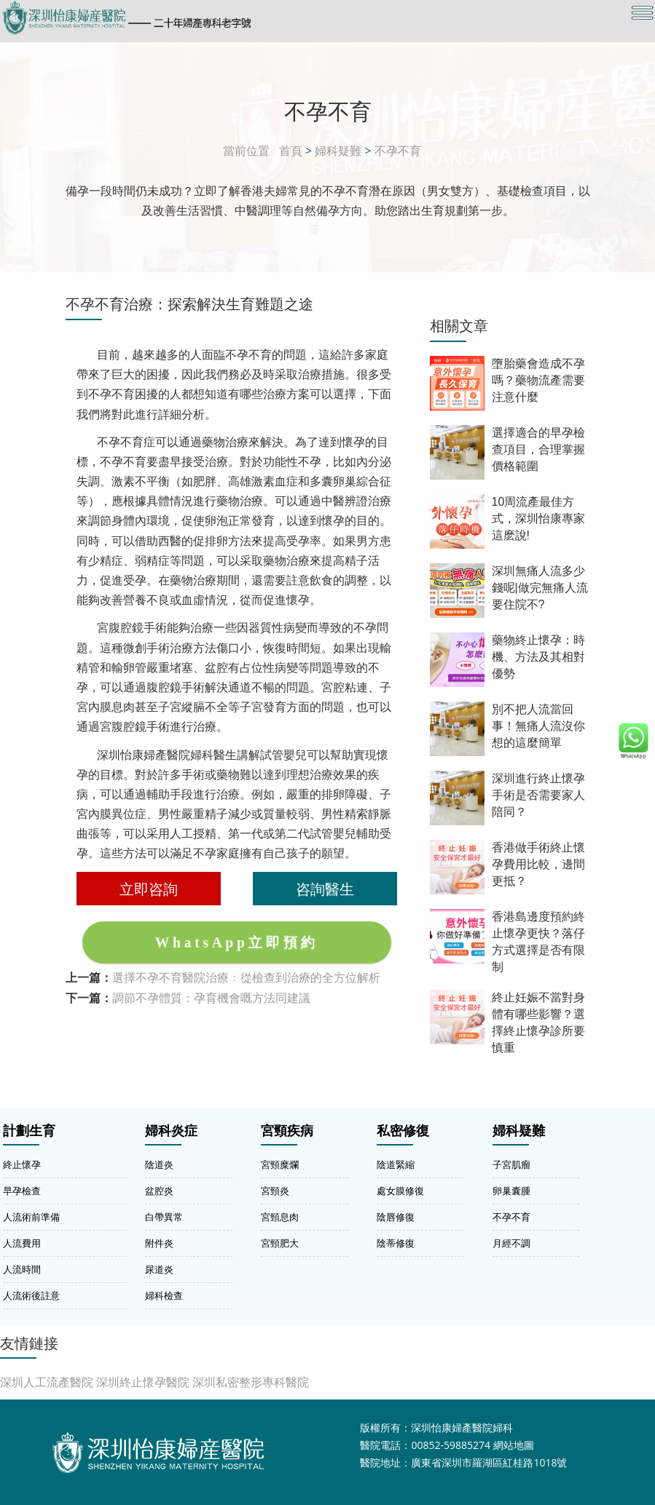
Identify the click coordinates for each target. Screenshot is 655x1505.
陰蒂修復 (396, 1243)
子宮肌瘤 (511, 1164)
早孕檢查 (22, 1190)
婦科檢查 (164, 1295)
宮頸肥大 (280, 1243)
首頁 (290, 151)
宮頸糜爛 (280, 1164)
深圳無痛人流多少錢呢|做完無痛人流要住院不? (540, 588)
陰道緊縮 (396, 1164)
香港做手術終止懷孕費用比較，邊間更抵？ (538, 864)
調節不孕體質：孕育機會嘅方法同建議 (211, 998)
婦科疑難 (338, 151)
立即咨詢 (148, 888)
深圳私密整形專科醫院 (250, 1382)
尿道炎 (159, 1269)
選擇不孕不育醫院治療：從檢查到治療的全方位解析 (246, 977)
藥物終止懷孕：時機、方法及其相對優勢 (538, 657)
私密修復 (403, 1131)
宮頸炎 (275, 1190)
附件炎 (159, 1243)
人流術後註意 (31, 1295)
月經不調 (511, 1243)
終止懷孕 (22, 1164)
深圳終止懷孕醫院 (142, 1382)
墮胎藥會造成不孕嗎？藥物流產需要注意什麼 (538, 380)
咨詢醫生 (325, 888)
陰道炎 (159, 1164)
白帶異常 (164, 1216)
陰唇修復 (396, 1216)
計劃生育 (29, 1131)
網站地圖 (513, 1445)
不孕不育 (397, 151)
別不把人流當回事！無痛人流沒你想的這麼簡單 (538, 726)
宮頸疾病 (287, 1131)
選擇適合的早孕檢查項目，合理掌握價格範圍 (538, 449)
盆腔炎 (159, 1190)
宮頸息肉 (280, 1216)
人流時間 (22, 1269)
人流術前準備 (31, 1216)
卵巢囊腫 (511, 1190)
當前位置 (246, 151)
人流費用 (22, 1243)
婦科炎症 (171, 1131)
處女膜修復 (400, 1190)
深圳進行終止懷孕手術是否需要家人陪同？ (538, 795)
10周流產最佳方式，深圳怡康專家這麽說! (538, 518)
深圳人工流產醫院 (46, 1382)
